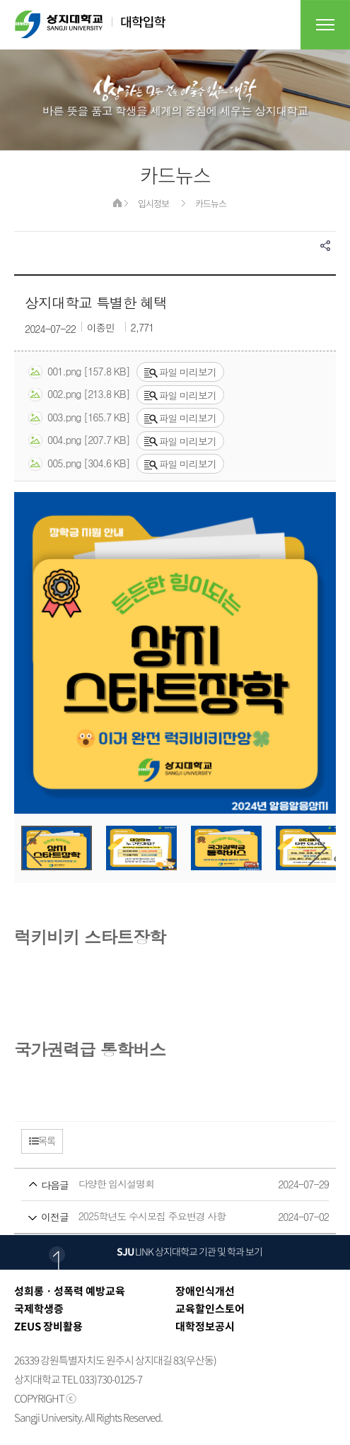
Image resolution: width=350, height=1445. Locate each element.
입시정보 (153, 203)
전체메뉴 (325, 24)
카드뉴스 (210, 203)
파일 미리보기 (180, 372)
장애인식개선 (205, 1291)
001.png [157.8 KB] (78, 372)
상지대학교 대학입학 (90, 24)
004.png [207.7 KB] (78, 440)
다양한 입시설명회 (148, 1184)
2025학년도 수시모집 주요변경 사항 (148, 1217)
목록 (42, 1140)
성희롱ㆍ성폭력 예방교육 (69, 1291)
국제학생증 (39, 1308)
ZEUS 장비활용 (48, 1326)
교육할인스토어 (210, 1308)
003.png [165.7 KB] (78, 418)
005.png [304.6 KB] (78, 464)
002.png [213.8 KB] (78, 394)
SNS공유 (325, 245)
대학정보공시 (205, 1326)
